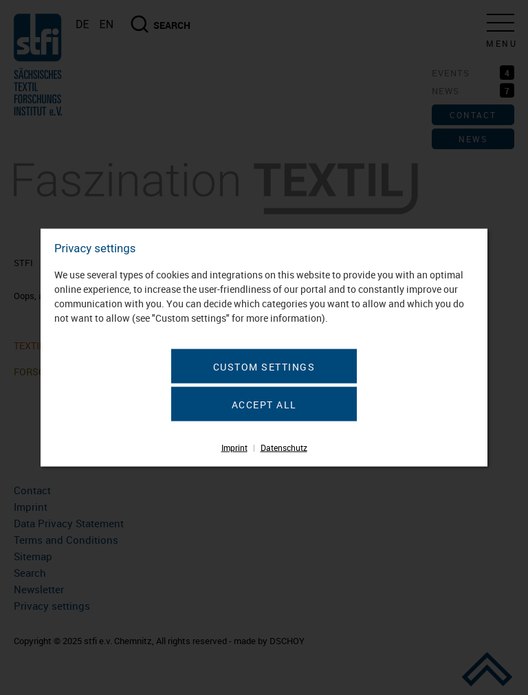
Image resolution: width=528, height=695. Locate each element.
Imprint (234, 447)
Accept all (264, 404)
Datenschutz (284, 447)
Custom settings (264, 366)
